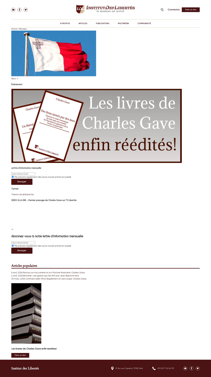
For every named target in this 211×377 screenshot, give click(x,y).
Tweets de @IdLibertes (22, 195)
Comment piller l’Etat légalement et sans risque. (48, 279)
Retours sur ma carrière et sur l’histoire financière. (47, 273)
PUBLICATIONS (102, 23)
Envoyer (21, 182)
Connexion (174, 10)
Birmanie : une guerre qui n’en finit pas (41, 276)
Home (14, 29)
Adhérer (191, 9)
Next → (14, 79)
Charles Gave (78, 273)
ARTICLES (83, 23)
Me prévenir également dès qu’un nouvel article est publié (41, 177)
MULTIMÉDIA (123, 23)
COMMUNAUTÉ (144, 23)
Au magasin (20, 355)
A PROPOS (65, 23)
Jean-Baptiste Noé (69, 276)
